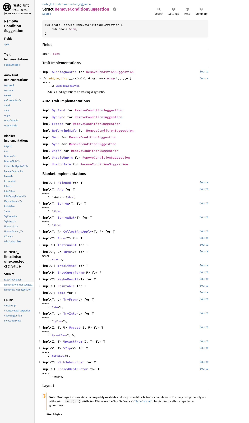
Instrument (67, 245)
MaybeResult (68, 279)
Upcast (74, 327)
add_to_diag (57, 78)
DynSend (58, 110)
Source (46, 13)
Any (60, 189)
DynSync (58, 117)
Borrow (63, 203)
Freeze (57, 124)
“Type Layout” (143, 401)
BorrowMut (66, 217)
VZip (67, 348)
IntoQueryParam (71, 272)
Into (67, 252)
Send (55, 137)
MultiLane (58, 355)
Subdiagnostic (64, 72)
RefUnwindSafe (64, 130)
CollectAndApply (77, 231)
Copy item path (115, 9)
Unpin (56, 151)
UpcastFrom (59, 335)
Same (61, 293)
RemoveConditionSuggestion (110, 72)
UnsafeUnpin (62, 157)
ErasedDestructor (73, 369)
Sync (55, 144)
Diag (110, 78)
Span (72, 29)
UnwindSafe (61, 164)
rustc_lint (20, 5)
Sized (70, 197)
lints (58, 4)
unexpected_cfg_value (77, 4)
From (61, 238)
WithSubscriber (71, 362)
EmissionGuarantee (67, 85)
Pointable (66, 286)
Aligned (64, 183)
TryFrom (70, 299)
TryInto (70, 313)
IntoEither (67, 266)
